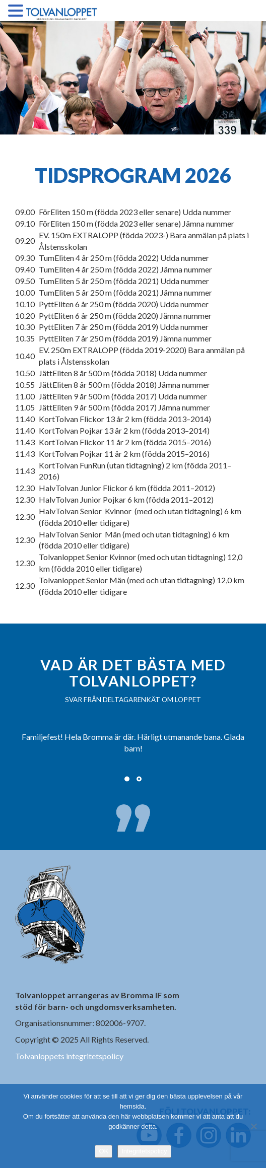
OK (103, 1151)
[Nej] (253, 1126)
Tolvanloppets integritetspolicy (69, 1056)
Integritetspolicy (144, 1151)
